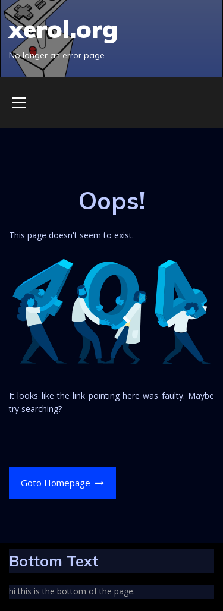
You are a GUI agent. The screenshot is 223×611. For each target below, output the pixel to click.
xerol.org (63, 29)
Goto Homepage (63, 483)
